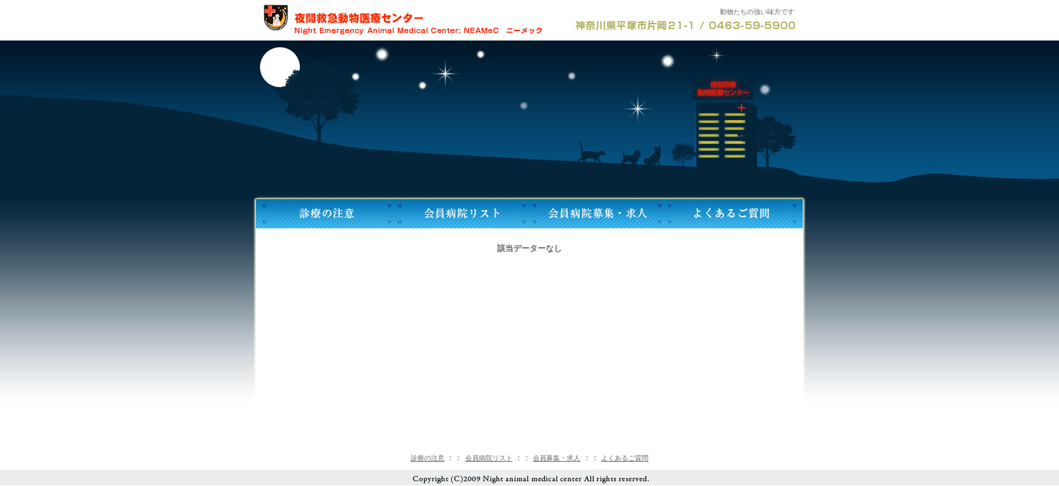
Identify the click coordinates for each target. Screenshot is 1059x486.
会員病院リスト (489, 458)
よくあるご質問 (624, 458)
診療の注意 (427, 458)
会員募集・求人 (556, 458)
